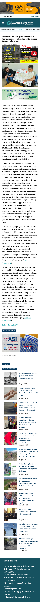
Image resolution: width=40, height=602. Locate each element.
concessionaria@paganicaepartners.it (20, 591)
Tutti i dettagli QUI (10, 325)
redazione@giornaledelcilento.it (17, 597)
